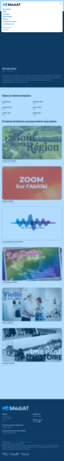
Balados (6, 14)
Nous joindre (7, 27)
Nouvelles (7, 9)
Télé (4, 12)
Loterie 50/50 (8, 24)
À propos (6, 30)
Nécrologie (7, 16)
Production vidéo (10, 21)
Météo (5, 19)
